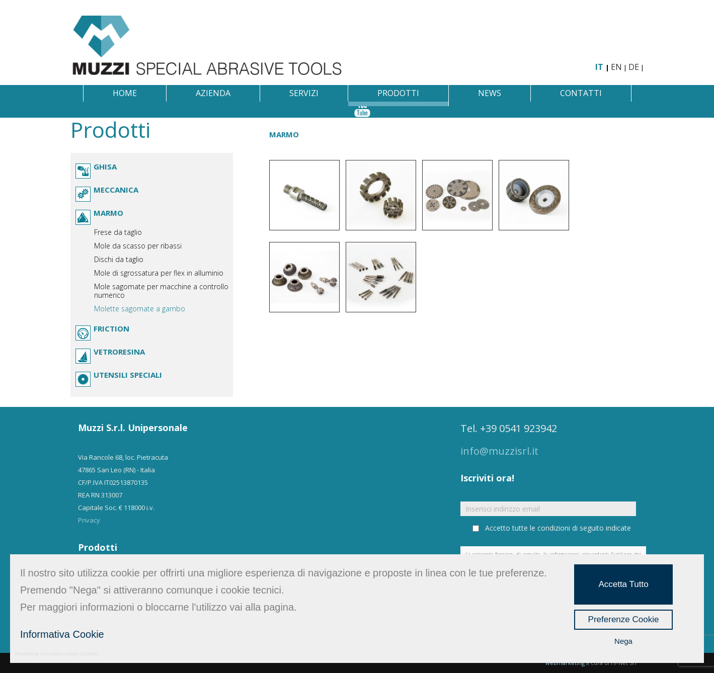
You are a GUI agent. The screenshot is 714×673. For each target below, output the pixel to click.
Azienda (213, 93)
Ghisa (105, 166)
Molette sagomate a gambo (139, 308)
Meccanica (116, 190)
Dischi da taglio (118, 259)
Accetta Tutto (623, 584)
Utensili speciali (128, 375)
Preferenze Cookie (623, 619)
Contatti (581, 93)
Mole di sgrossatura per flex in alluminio (158, 273)
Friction (111, 328)
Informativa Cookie (62, 634)
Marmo (108, 213)
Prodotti (398, 93)
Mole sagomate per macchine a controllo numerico (161, 291)
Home (125, 93)
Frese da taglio (118, 232)
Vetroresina (119, 352)
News (489, 93)
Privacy (89, 520)
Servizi (304, 93)
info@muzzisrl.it (499, 451)
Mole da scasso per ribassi (138, 245)
